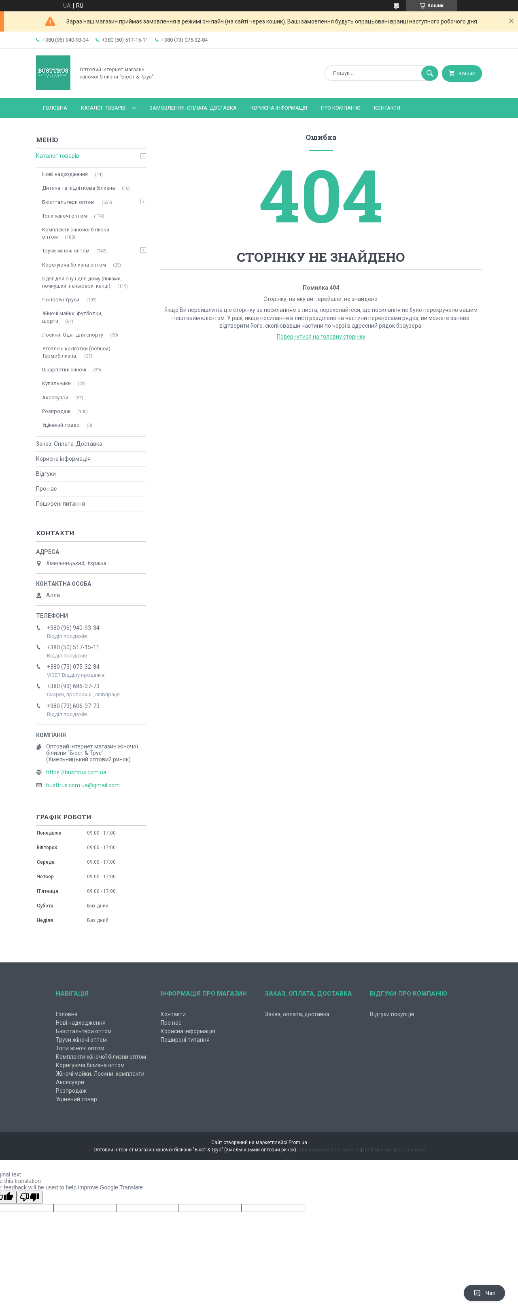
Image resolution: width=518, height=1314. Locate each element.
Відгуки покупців (392, 1014)
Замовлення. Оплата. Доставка (193, 108)
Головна (55, 108)
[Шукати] (429, 73)
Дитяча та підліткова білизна (78, 188)
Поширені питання (60, 503)
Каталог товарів (103, 108)
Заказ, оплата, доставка (297, 1014)
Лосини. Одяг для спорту (72, 335)
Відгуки (46, 473)
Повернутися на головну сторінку (321, 336)
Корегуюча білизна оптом (74, 265)
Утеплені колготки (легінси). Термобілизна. (77, 352)
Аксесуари (55, 397)
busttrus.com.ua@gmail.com (83, 785)
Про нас (46, 488)
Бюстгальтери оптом (68, 202)
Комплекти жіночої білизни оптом (75, 233)
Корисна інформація (279, 108)
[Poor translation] (29, 1197)
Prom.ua (298, 1142)
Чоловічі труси (60, 300)
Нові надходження (65, 174)
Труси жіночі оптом (65, 251)
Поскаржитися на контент (329, 1150)
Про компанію (340, 108)
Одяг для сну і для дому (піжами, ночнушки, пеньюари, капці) (82, 282)
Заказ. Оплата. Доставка (69, 444)
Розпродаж (56, 411)
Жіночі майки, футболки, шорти (72, 317)
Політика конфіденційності (394, 1150)
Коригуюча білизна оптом (90, 1065)
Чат (484, 1293)
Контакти (387, 108)
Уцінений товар (61, 425)
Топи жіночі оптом (64, 216)
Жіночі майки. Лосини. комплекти (100, 1073)
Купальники (56, 383)
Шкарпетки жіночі (64, 370)
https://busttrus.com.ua (76, 772)
